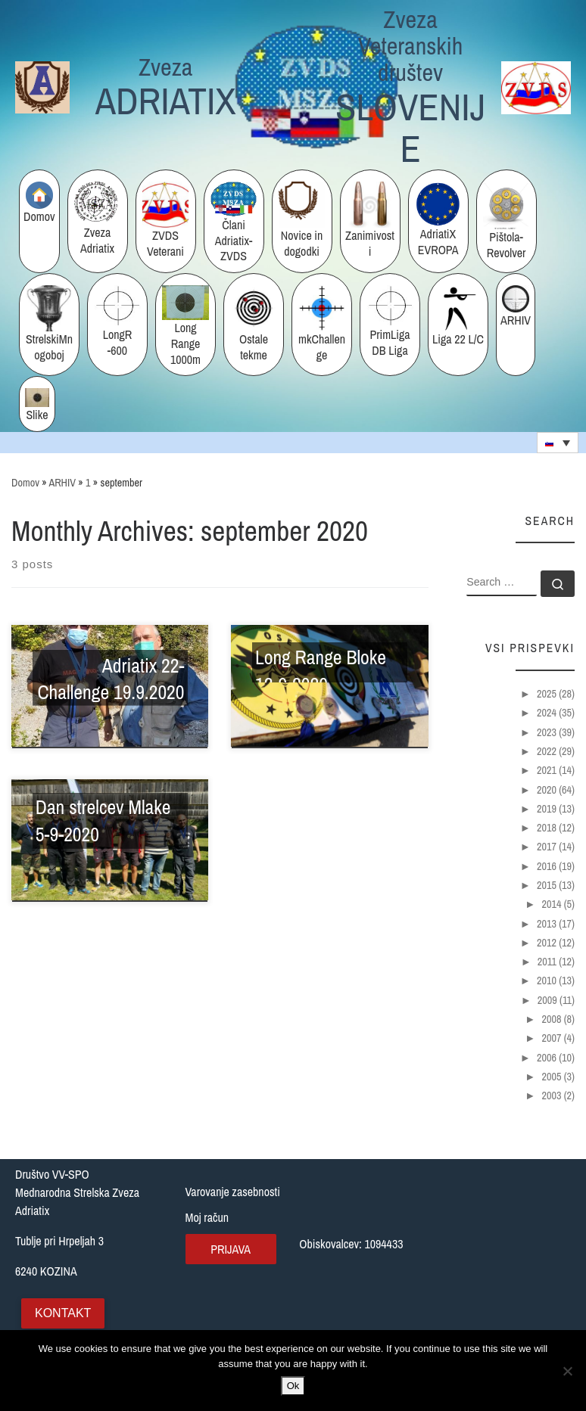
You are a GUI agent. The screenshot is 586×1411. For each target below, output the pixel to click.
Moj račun (207, 1217)
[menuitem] (557, 442)
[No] (567, 1370)
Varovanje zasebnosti (232, 1191)
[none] (557, 442)
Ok (293, 1385)
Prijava (230, 1249)
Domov (25, 482)
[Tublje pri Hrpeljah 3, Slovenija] (507, 1250)
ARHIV (62, 482)
